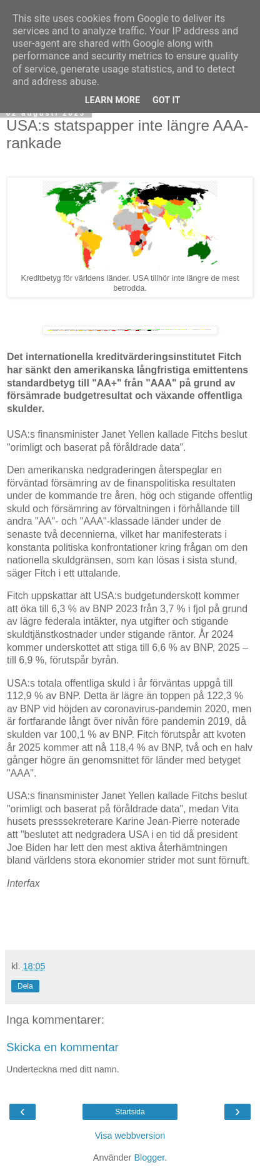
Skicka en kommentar (62, 1047)
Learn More (112, 100)
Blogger (149, 1157)
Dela (25, 986)
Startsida (129, 1111)
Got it (166, 100)
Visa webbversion (130, 1136)
